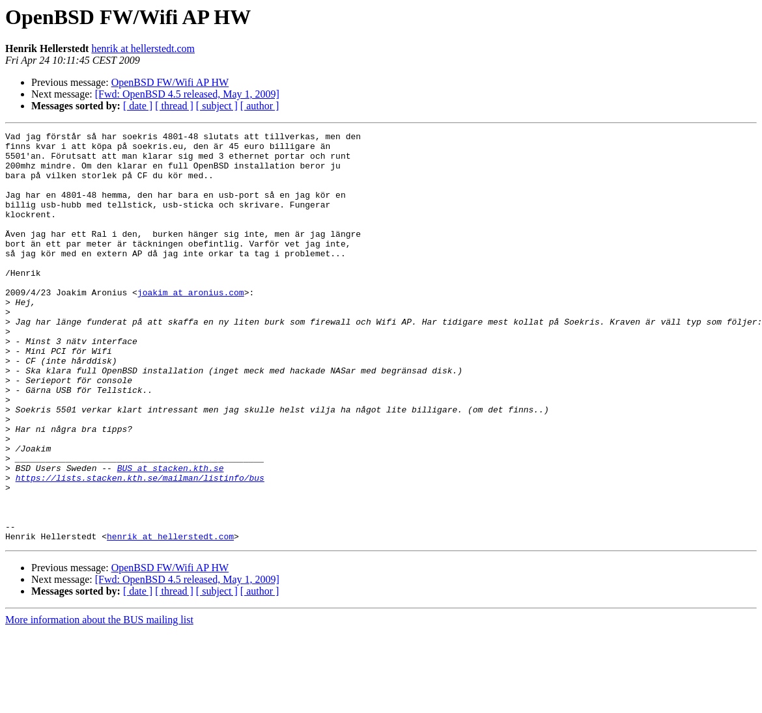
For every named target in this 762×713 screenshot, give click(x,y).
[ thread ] (174, 105)
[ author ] (259, 105)
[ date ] (137, 105)
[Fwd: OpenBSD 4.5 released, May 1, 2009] (187, 94)
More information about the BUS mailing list (99, 701)
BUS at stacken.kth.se (170, 536)
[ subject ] (217, 105)
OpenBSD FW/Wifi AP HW (170, 82)
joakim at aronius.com (190, 325)
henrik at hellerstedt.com (143, 48)
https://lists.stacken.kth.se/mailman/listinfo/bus (140, 548)
